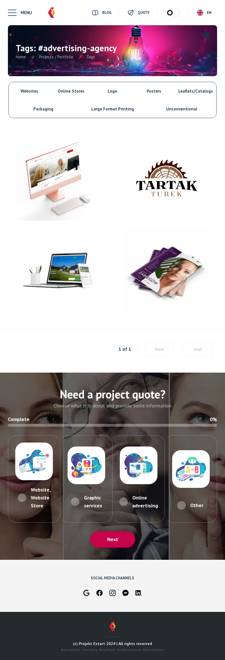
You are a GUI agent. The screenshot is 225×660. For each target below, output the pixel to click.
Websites (29, 91)
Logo (112, 91)
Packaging (43, 109)
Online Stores (71, 91)
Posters (154, 91)
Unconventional (181, 109)
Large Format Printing (112, 109)
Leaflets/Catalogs (195, 91)
